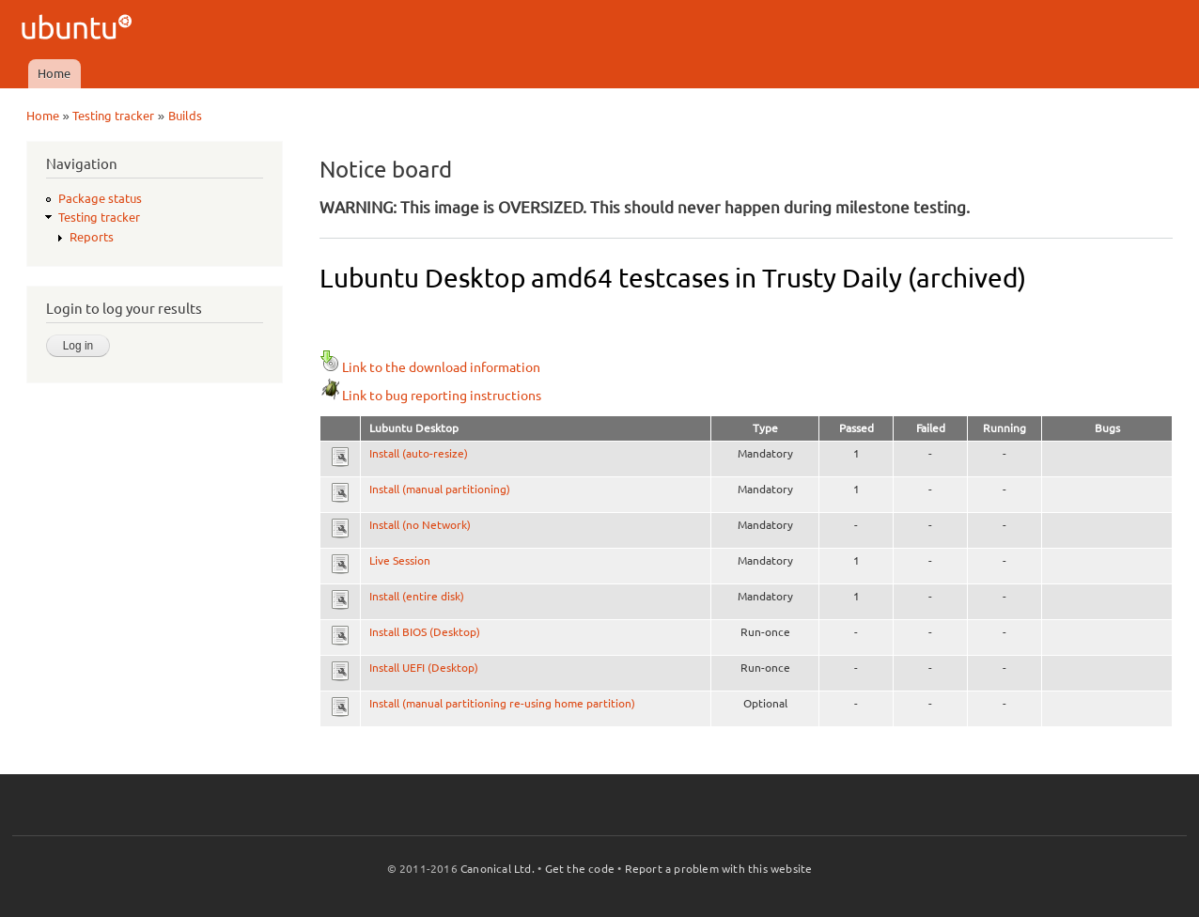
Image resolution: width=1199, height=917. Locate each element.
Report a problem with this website (719, 869)
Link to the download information (429, 367)
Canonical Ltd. (497, 869)
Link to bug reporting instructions (430, 395)
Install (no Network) (420, 525)
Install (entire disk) (416, 596)
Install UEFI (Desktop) (423, 667)
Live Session (399, 560)
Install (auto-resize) (418, 453)
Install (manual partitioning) (439, 489)
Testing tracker (113, 115)
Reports (92, 236)
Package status (100, 198)
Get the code (580, 869)
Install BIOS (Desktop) (424, 632)
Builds (185, 115)
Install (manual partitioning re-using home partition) (502, 703)
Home (54, 73)
